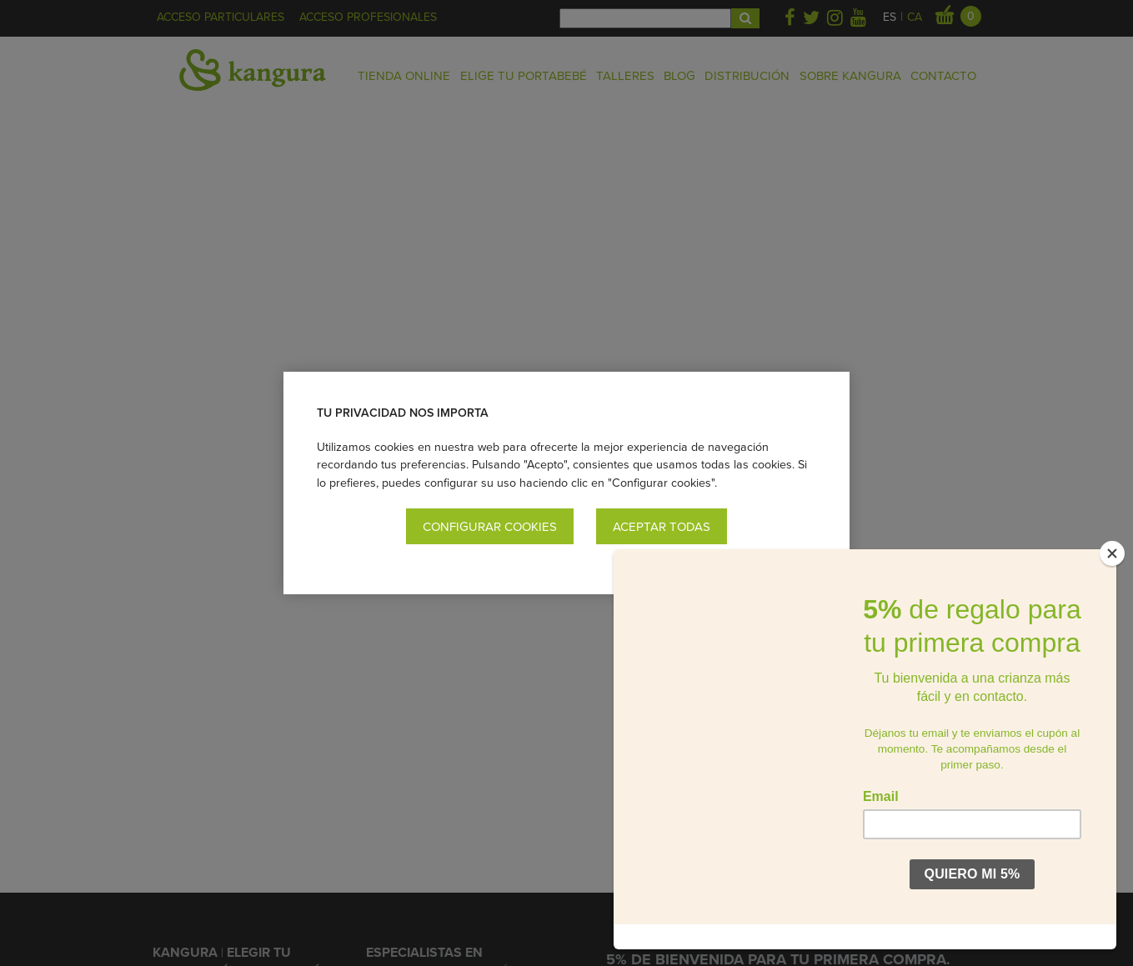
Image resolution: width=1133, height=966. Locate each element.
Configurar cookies (490, 526)
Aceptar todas (661, 526)
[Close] (1112, 578)
